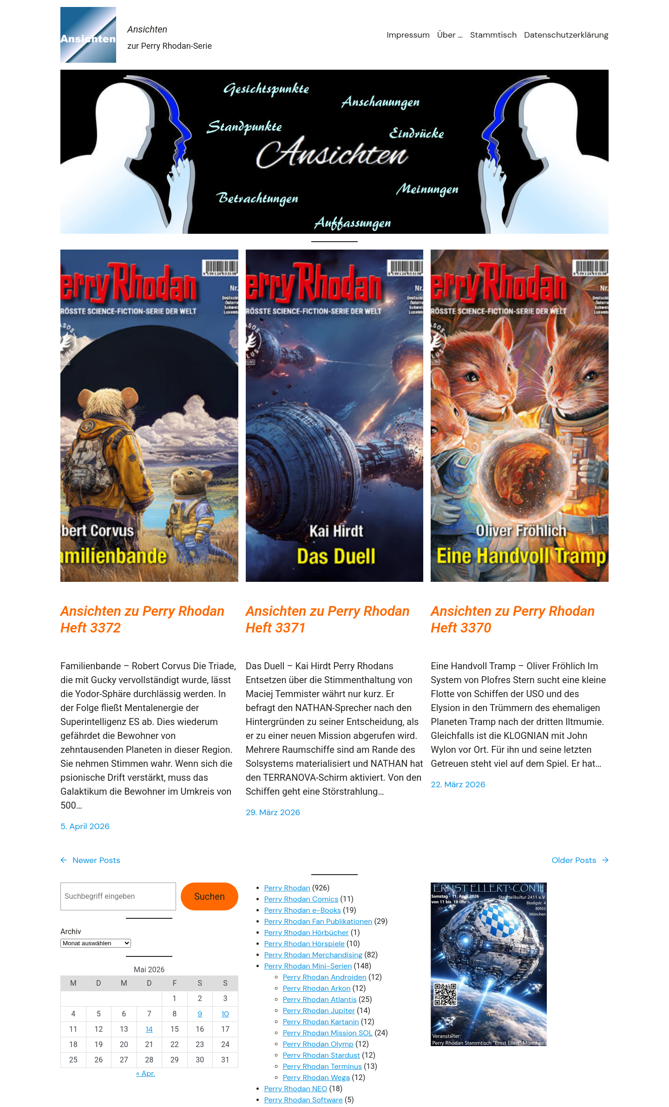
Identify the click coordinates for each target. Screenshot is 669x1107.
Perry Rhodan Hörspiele (304, 944)
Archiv (70, 931)
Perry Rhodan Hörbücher (306, 932)
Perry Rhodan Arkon (317, 988)
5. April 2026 (85, 826)
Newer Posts (90, 860)
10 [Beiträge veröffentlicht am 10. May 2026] (225, 1014)
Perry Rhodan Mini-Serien (308, 966)
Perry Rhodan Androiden (325, 977)
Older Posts (580, 860)
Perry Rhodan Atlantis (320, 999)
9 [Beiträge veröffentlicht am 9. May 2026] (199, 1014)
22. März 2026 (458, 784)
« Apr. (145, 1073)
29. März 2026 (273, 812)
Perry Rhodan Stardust (321, 1055)
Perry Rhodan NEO (296, 1089)
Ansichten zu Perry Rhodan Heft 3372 (142, 619)
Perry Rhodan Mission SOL (328, 1033)
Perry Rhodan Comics (301, 899)
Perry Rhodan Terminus (322, 1066)
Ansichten (147, 29)
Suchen (209, 896)
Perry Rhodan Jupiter (319, 1010)
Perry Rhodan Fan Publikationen (318, 921)
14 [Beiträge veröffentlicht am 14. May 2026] (149, 1029)
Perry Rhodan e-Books (302, 910)
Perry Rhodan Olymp (318, 1044)
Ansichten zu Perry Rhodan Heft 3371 (328, 619)
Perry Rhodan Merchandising (313, 955)
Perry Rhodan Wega (316, 1077)
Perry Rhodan (287, 888)
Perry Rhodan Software (303, 1100)
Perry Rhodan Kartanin (321, 1022)
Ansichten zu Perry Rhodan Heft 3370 (513, 619)
